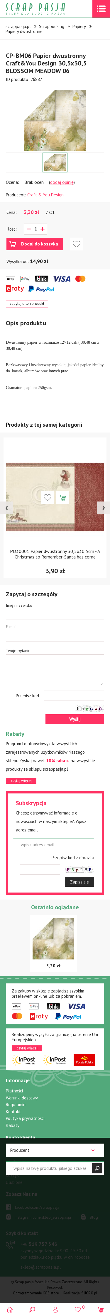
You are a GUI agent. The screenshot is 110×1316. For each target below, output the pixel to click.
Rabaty (12, 1125)
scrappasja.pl (18, 26)
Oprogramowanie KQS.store (36, 1293)
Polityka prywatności (25, 1118)
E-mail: (11, 626)
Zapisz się (79, 882)
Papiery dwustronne (24, 31)
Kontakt (13, 1111)
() (77, 1307)
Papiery (79, 26)
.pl (89, 1293)
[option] (55, 117)
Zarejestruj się (19, 1154)
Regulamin (16, 1104)
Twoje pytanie (18, 650)
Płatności (14, 1091)
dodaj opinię (62, 182)
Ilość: (11, 229)
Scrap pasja (48, 9)
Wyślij (75, 719)
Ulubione (14, 1182)
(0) (100, 1309)
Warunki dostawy (22, 1098)
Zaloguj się (16, 1148)
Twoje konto (17, 1161)
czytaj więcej (21, 780)
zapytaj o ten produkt (27, 303)
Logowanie (55, 1309)
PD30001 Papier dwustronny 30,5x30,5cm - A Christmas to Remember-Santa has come (55, 554)
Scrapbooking (51, 26)
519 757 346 (39, 1244)
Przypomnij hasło (21, 1168)
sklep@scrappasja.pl (41, 1267)
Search (32, 1309)
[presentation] (6, 508)
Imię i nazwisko (19, 605)
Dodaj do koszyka (39, 244)
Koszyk (12, 1175)
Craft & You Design (45, 195)
